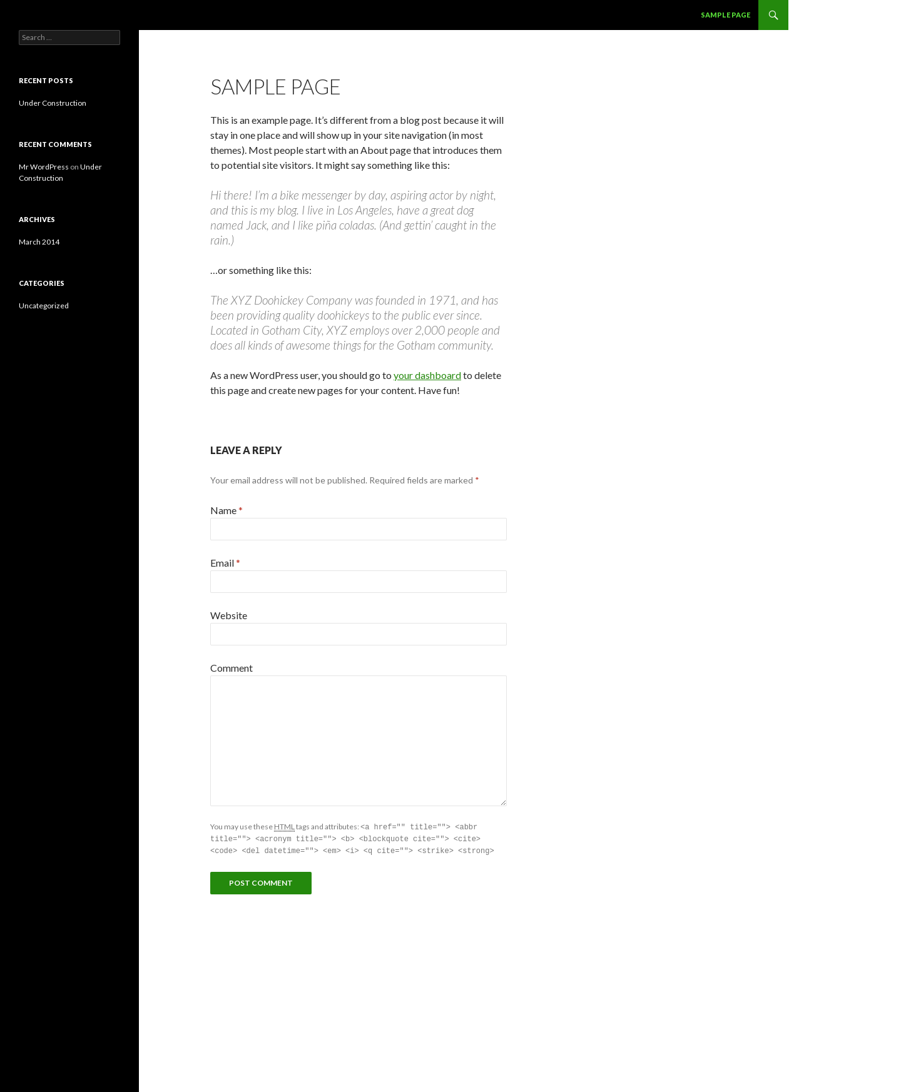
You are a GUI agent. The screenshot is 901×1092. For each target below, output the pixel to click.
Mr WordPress (44, 166)
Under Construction (52, 103)
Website (228, 615)
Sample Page (725, 15)
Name (226, 510)
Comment (231, 668)
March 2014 (39, 241)
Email (225, 563)
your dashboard (427, 375)
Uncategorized (44, 305)
